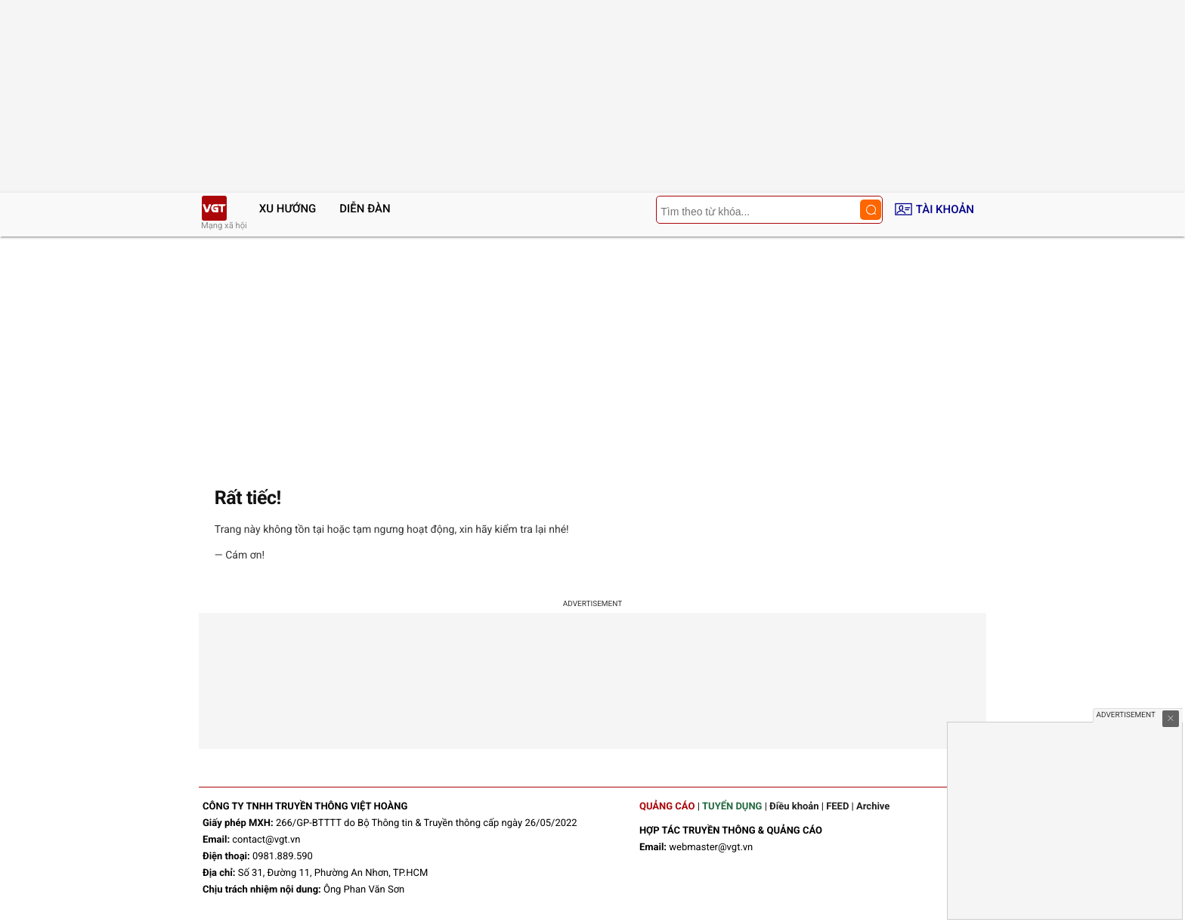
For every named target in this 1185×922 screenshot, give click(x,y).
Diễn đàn (364, 208)
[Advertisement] (592, 350)
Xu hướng (288, 208)
